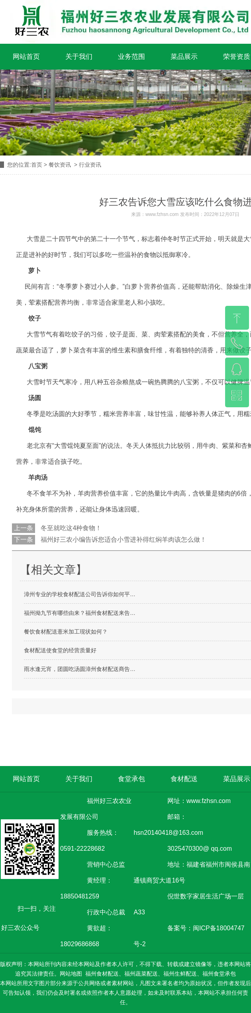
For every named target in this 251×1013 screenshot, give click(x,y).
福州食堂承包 (219, 973)
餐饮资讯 (60, 164)
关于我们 (78, 56)
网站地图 (71, 973)
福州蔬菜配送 (141, 973)
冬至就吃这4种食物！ (70, 528)
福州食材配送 (102, 973)
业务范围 (131, 56)
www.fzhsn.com (161, 214)
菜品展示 (184, 56)
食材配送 (184, 779)
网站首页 (26, 56)
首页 (36, 164)
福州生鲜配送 (180, 973)
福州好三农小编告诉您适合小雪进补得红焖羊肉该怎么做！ (122, 539)
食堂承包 (131, 779)
